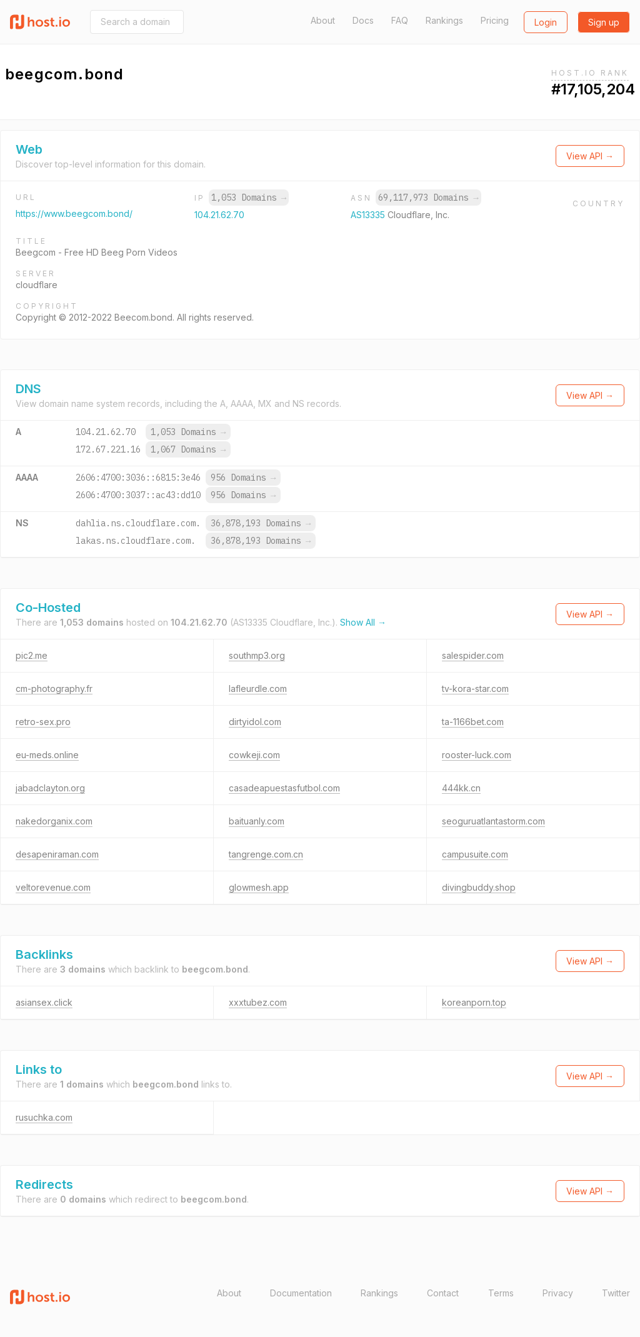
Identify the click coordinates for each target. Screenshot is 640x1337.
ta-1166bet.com (473, 721)
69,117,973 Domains (428, 197)
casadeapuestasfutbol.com (284, 788)
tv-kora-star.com (475, 688)
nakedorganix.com (54, 821)
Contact (443, 1293)
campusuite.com (475, 854)
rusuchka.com (44, 1117)
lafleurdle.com (258, 688)
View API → (590, 156)
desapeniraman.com (57, 854)
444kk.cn (461, 788)
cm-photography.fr (54, 688)
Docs (363, 20)
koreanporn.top (474, 1002)
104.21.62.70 (219, 214)
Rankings (444, 20)
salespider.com (473, 655)
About (323, 20)
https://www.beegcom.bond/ (74, 213)
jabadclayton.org (50, 788)
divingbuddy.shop (479, 887)
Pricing (495, 20)
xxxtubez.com (258, 1002)
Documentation (301, 1293)
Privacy (557, 1293)
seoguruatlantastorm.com (493, 821)
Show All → (363, 622)
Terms (501, 1293)
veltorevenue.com (53, 887)
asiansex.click (44, 1002)
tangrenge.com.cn (266, 854)
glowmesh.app (259, 887)
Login (545, 22)
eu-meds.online (47, 754)
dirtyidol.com (255, 721)
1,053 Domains (248, 197)
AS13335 (369, 214)
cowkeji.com (254, 754)
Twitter (616, 1293)
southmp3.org (257, 655)
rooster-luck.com (476, 754)
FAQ (399, 20)
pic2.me (32, 655)
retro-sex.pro (43, 721)
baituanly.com (256, 821)
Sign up (603, 22)
